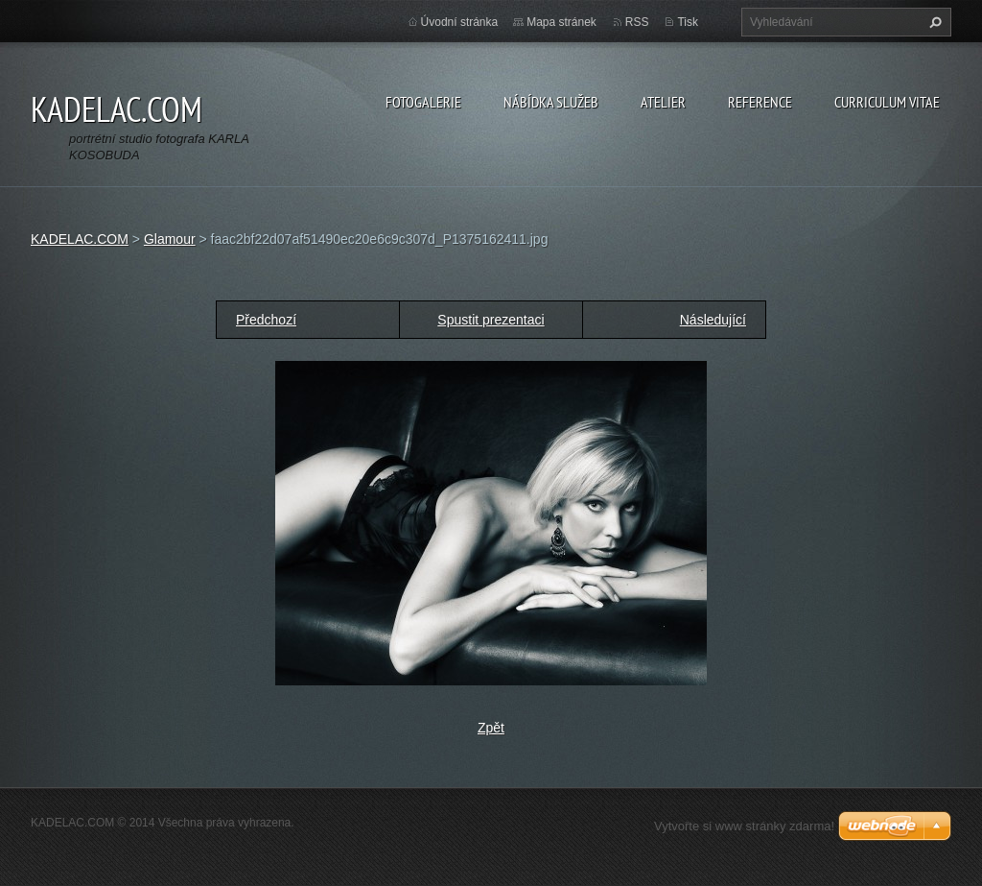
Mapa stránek (561, 22)
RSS (637, 22)
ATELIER (663, 101)
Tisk (687, 22)
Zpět (491, 727)
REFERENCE (760, 101)
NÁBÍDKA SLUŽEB (550, 101)
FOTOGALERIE (423, 101)
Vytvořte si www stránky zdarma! (744, 826)
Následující (713, 319)
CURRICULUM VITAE (887, 101)
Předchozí (266, 319)
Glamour (170, 239)
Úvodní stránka (460, 22)
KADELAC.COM (80, 239)
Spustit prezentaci (490, 319)
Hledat (933, 22)
